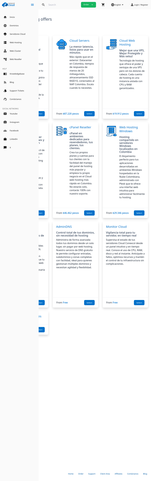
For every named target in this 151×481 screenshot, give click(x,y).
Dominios (65, 40)
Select (65, 154)
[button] (103, 4)
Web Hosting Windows (138, 172)
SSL (60, 310)
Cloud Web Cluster (66, 170)
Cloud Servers (100, 42)
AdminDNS (89, 310)
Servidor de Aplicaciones (54, 427)
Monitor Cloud (129, 310)
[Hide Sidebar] (32, 5)
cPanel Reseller (101, 170)
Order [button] (88, 4)
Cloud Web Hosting (138, 44)
